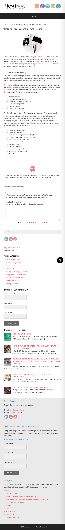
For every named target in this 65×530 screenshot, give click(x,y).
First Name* (8, 303)
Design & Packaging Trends (16, 272)
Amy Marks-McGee (11, 85)
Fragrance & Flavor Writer (15, 502)
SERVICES (13, 24)
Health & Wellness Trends (15, 278)
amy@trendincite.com (12, 248)
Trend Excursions (12, 493)
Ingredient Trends (12, 281)
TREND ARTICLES (11, 269)
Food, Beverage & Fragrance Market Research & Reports (27, 499)
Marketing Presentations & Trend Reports (21, 496)
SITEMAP (7, 520)
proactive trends (40, 64)
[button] (6, 206)
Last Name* (8, 313)
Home (5, 24)
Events (8, 505)
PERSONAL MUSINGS (12, 260)
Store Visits (10, 266)
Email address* (9, 294)
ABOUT (7, 508)
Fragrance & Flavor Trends (16, 275)
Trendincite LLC (40, 57)
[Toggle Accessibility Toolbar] (60, 260)
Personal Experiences (14, 263)
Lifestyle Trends (12, 284)
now (48, 175)
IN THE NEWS (9, 511)
